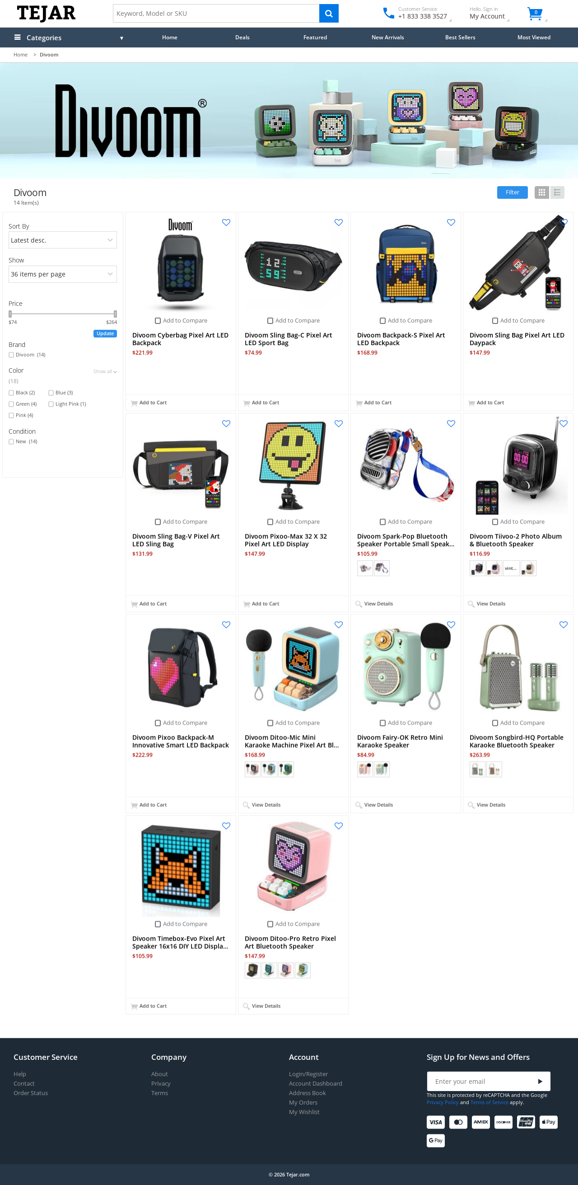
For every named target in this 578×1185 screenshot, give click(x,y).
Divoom (30, 354)
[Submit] (540, 1082)
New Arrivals (388, 37)
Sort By (19, 226)
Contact (24, 1084)
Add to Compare (185, 320)
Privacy (161, 1084)
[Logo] (46, 20)
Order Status (31, 1093)
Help (20, 1074)
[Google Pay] (437, 1141)
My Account (495, 14)
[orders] (63, 239)
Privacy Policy (443, 1102)
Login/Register (308, 1074)
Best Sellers (460, 37)
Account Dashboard (315, 1084)
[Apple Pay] (550, 1122)
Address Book (307, 1093)
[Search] (329, 13)
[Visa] (437, 1122)
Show (16, 260)
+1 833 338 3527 (422, 16)
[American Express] (482, 1122)
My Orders (303, 1102)
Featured (315, 37)
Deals (242, 37)
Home (169, 37)
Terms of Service (489, 1102)
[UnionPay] (527, 1122)
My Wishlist (304, 1112)
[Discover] (505, 1122)
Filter (512, 192)
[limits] (63, 274)
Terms (159, 1093)
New (26, 441)
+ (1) (319, 970)
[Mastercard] (460, 1122)
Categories (44, 37)
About (159, 1074)
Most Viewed (533, 37)
